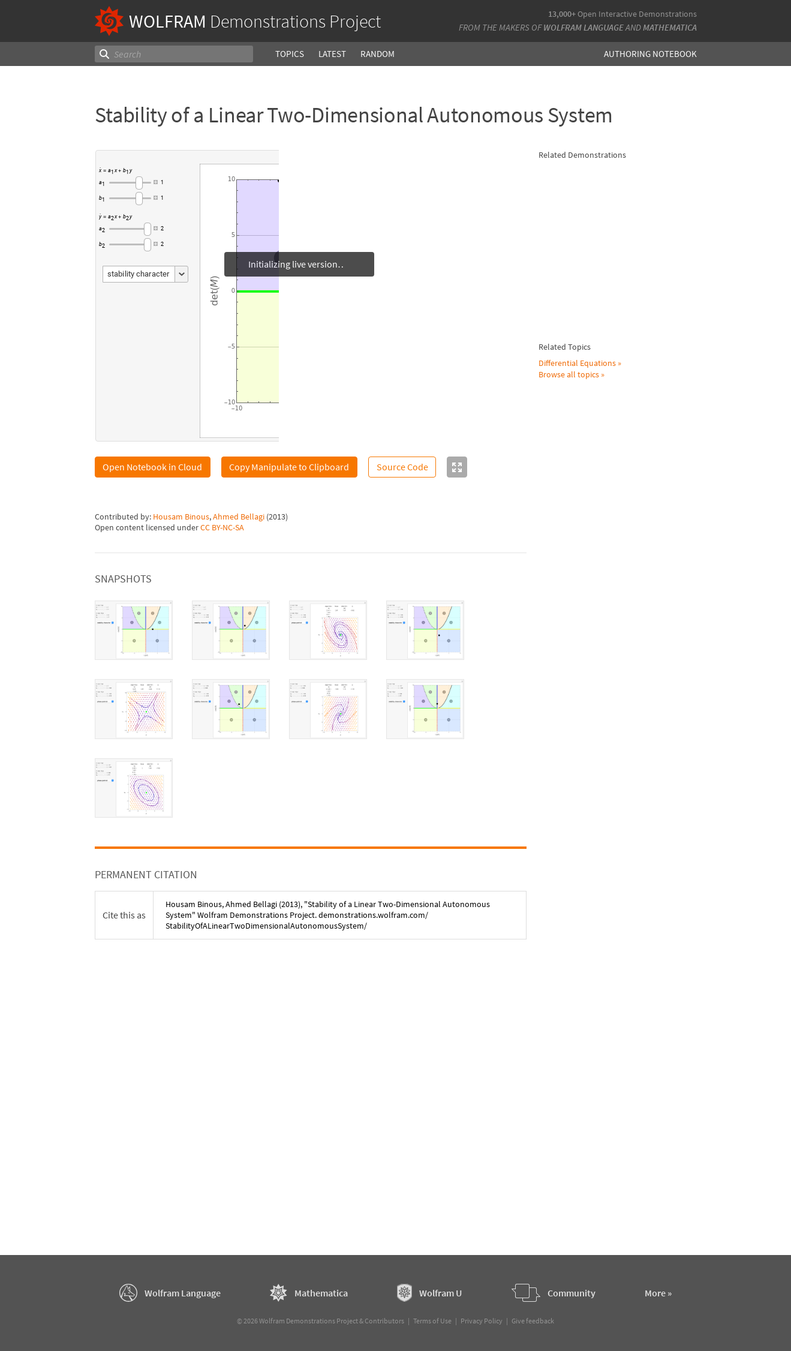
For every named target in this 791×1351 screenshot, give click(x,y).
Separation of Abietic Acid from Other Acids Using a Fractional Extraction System (635, 905)
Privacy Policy (482, 1320)
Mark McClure (604, 678)
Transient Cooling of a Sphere (633, 510)
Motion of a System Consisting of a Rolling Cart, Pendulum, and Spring (634, 1072)
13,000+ (562, 13)
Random (377, 53)
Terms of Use (432, 1320)
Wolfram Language (583, 27)
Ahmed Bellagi (238, 516)
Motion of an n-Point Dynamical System (617, 1119)
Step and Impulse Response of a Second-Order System (635, 702)
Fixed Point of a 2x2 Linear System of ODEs (627, 237)
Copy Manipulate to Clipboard (289, 467)
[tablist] (310, 709)
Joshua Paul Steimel (617, 1042)
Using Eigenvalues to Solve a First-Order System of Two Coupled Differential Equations (635, 615)
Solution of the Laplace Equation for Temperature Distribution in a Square (627, 790)
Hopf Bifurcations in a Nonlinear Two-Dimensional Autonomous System (631, 290)
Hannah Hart (652, 1031)
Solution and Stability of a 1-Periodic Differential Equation (633, 185)
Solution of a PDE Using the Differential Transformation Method (629, 353)
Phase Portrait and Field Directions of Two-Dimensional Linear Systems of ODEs (635, 957)
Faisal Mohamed (610, 1135)
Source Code (402, 467)
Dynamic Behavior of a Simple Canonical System (634, 564)
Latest (331, 53)
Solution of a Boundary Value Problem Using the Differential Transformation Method (634, 842)
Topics (289, 53)
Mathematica (670, 27)
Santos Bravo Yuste (615, 979)
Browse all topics (569, 1207)
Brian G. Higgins (608, 201)
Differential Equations (577, 1195)
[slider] (130, 183)
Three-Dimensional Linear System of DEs (627, 662)
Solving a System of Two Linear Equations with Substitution (636, 744)
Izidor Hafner (604, 760)
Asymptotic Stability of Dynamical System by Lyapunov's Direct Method (627, 416)
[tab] (134, 631)
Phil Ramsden (605, 253)
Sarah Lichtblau (608, 1094)
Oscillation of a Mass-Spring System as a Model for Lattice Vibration (632, 1009)
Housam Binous (181, 516)
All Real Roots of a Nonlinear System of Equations (631, 463)
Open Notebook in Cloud (152, 467)
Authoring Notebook (650, 53)
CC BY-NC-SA (222, 527)
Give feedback (533, 1320)
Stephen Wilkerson (614, 637)
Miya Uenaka (603, 1031)
